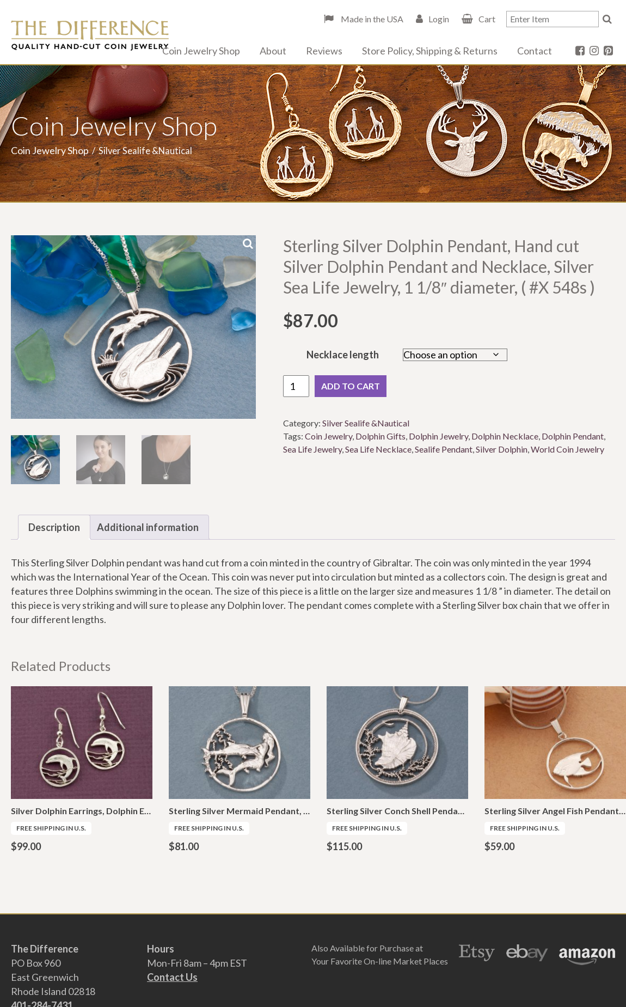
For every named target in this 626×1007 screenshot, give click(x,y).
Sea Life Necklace (378, 449)
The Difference (90, 35)
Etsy (477, 954)
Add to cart (350, 386)
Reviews (324, 51)
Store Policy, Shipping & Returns (430, 51)
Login (438, 19)
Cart (486, 19)
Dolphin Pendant (573, 436)
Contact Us (172, 977)
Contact (534, 51)
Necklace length (342, 355)
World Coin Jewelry (567, 449)
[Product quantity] (296, 386)
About (273, 51)
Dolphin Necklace (504, 436)
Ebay (527, 954)
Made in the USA (371, 19)
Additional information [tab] (148, 527)
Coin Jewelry (328, 436)
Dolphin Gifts (380, 436)
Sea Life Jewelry (312, 449)
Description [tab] (54, 527)
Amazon (587, 954)
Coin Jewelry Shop (201, 51)
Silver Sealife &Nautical (365, 423)
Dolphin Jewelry (438, 436)
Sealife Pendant (443, 449)
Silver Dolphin (501, 449)
